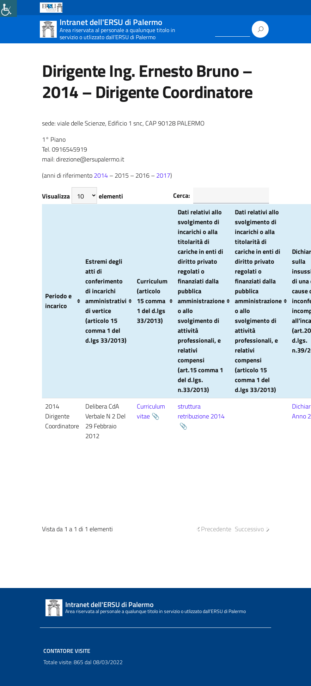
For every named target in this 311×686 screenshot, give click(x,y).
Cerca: (221, 195)
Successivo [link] (249, 529)
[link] (8, 8)
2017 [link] (163, 175)
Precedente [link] (216, 529)
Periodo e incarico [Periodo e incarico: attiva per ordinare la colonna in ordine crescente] (58, 301)
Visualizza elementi (82, 195)
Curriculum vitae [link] (151, 411)
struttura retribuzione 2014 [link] (201, 411)
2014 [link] (101, 175)
